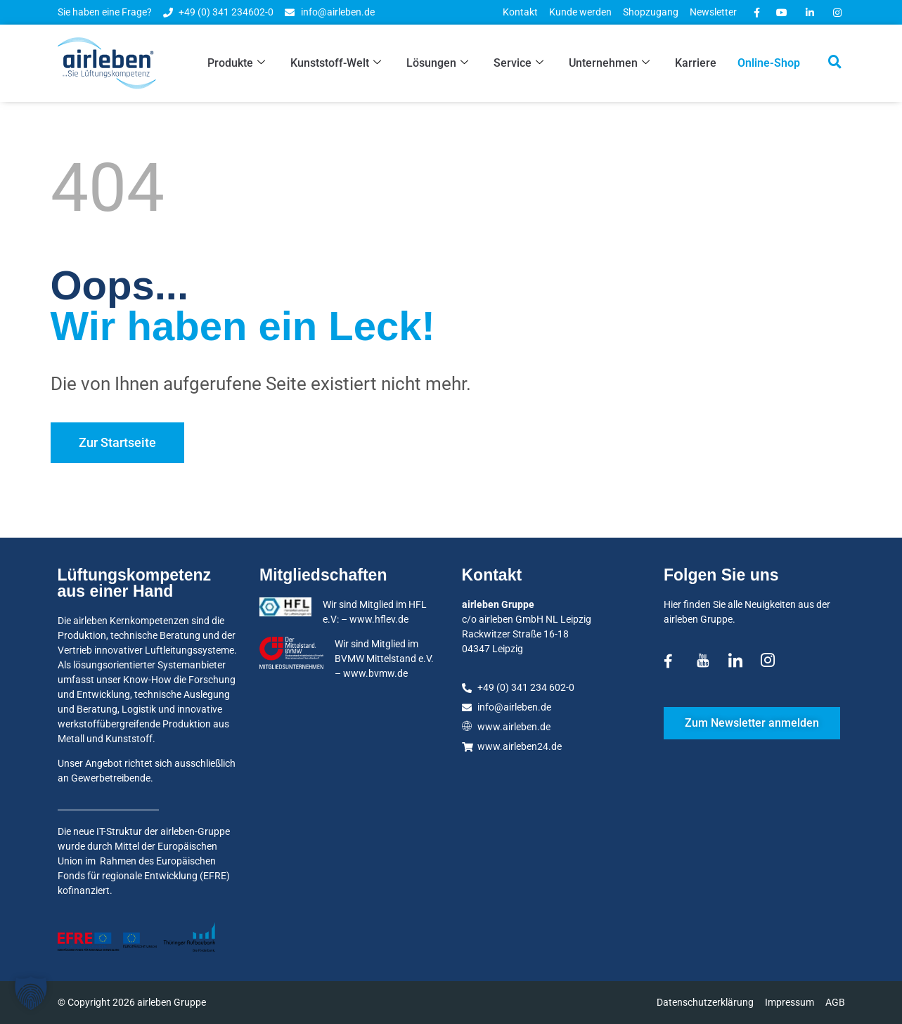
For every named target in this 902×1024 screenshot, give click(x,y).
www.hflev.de (378, 619)
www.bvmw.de (375, 673)
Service (518, 63)
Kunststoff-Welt (335, 63)
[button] (31, 993)
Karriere (695, 63)
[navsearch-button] (835, 63)
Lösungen (437, 63)
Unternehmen (609, 63)
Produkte (236, 63)
